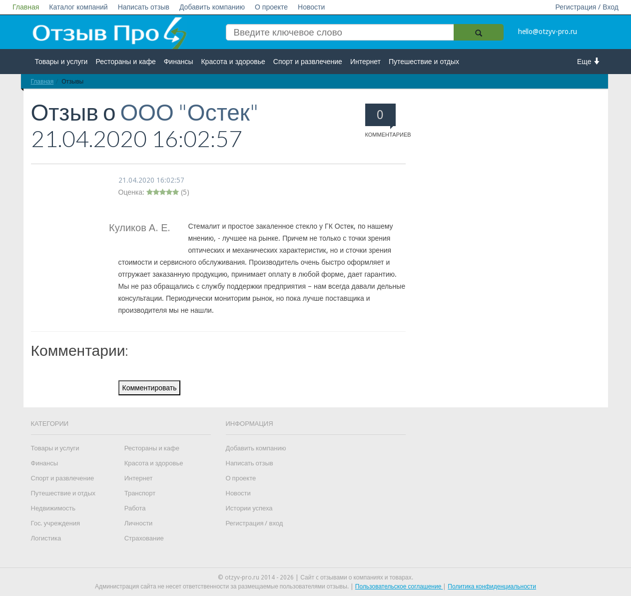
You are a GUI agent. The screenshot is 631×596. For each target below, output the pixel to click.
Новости (311, 7)
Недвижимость (53, 508)
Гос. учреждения (55, 523)
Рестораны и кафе (125, 62)
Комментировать (149, 388)
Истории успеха (249, 508)
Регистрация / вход (254, 523)
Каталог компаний (78, 7)
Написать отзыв (143, 7)
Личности (138, 523)
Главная (25, 7)
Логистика (46, 538)
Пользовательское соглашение (399, 586)
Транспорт (140, 493)
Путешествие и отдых (424, 62)
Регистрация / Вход (587, 7)
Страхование (144, 538)
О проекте (271, 7)
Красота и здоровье (233, 62)
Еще (589, 61)
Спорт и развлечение (307, 62)
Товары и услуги (61, 62)
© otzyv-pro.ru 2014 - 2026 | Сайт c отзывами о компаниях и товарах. (315, 577)
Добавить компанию (212, 7)
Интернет (365, 62)
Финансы (178, 62)
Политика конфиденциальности (492, 586)
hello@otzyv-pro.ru (547, 32)
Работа (135, 508)
